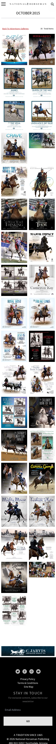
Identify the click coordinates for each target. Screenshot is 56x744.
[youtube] (38, 671)
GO (28, 721)
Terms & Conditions (27, 683)
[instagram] (31, 671)
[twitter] (18, 671)
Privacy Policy (27, 679)
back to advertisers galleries (15, 28)
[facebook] (24, 671)
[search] (52, 4)
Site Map (28, 686)
